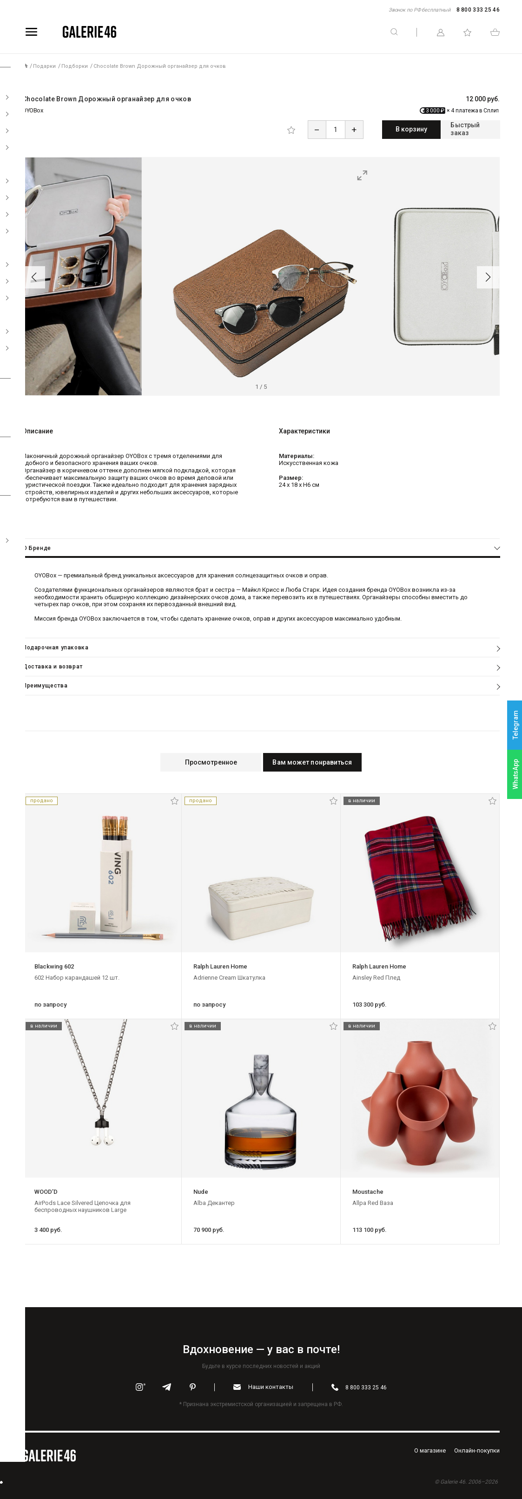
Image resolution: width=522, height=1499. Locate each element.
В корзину (373, 129)
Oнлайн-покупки (477, 1449)
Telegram (515, 725)
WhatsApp (515, 774)
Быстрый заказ (458, 129)
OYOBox (32, 110)
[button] (34, 276)
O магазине (430, 1449)
